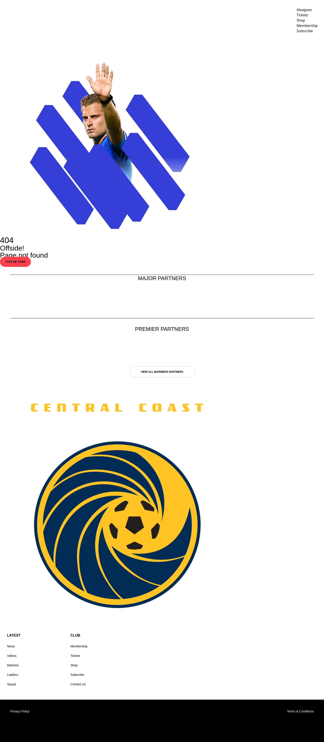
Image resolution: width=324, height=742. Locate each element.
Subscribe (77, 674)
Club (279, 43)
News (11, 646)
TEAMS (206, 43)
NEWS (190, 43)
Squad (11, 684)
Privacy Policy (20, 711)
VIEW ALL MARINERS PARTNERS (162, 371)
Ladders (12, 674)
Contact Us (78, 684)
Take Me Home (15, 261)
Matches (13, 665)
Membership (78, 646)
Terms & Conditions (300, 711)
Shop (74, 665)
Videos (228, 43)
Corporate (254, 43)
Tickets (75, 656)
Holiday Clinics (307, 43)
